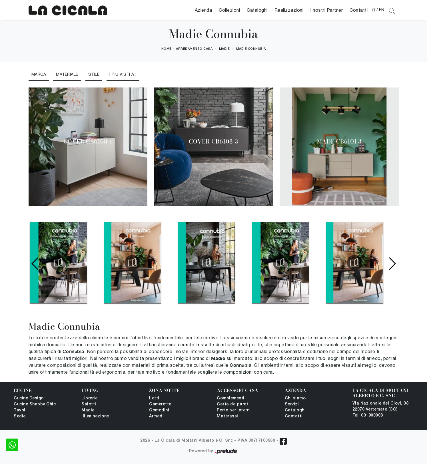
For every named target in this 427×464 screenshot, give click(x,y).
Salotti (88, 404)
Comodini (159, 410)
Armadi (156, 416)
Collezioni (229, 10)
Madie (224, 48)
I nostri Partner (326, 10)
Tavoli (20, 410)
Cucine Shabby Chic (35, 404)
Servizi (292, 404)
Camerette (160, 404)
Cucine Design (29, 398)
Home (166, 48)
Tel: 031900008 (367, 415)
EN (381, 9)
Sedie (20, 416)
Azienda (203, 10)
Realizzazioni (289, 10)
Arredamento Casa (194, 48)
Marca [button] (38, 74)
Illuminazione (95, 416)
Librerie (89, 398)
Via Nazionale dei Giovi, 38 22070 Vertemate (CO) (380, 406)
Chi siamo (295, 398)
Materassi (227, 416)
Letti (154, 398)
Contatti (359, 10)
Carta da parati (233, 404)
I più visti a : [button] (123, 74)
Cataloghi (257, 10)
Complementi (230, 398)
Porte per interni (234, 410)
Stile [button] (94, 74)
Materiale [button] (67, 74)
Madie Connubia (251, 48)
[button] (392, 263)
